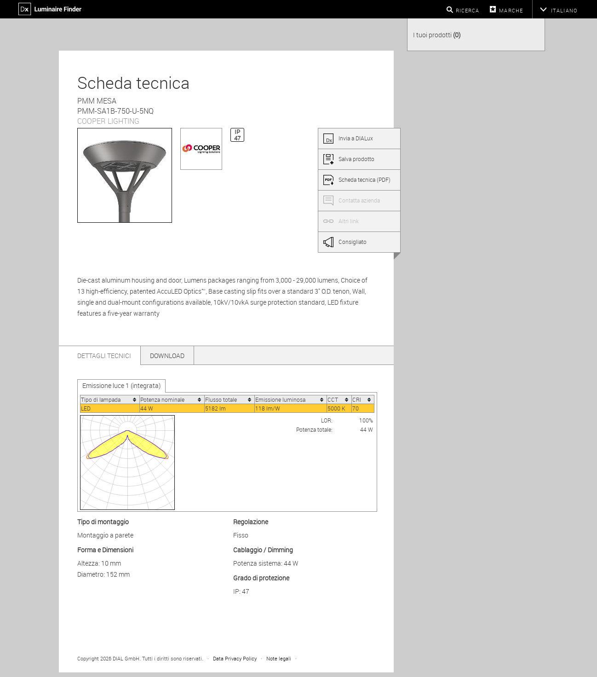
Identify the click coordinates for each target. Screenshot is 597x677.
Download (167, 355)
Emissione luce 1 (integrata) (121, 385)
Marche (511, 10)
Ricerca (468, 10)
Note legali (278, 658)
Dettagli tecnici (104, 355)
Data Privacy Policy (235, 658)
